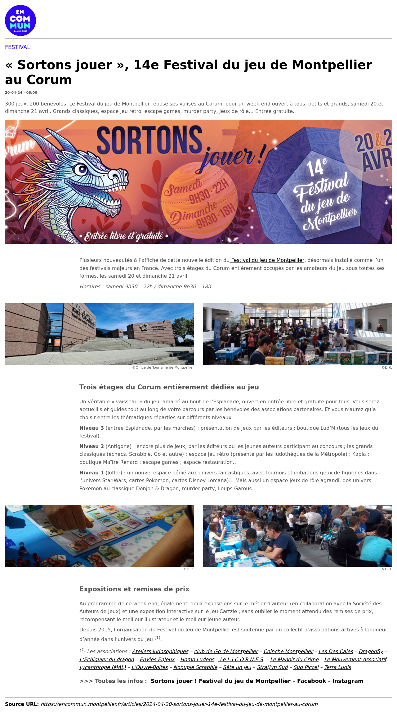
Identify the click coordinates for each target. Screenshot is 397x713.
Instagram (348, 681)
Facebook (311, 681)
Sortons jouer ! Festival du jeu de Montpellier (221, 681)
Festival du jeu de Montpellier (267, 260)
